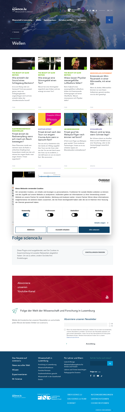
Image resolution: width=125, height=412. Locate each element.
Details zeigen (99, 223)
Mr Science (82, 20)
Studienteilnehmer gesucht (47, 371)
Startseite (15, 32)
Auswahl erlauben (62, 230)
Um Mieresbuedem (71, 129)
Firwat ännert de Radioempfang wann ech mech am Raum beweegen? (22, 138)
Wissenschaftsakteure (45, 365)
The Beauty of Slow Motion (20, 74)
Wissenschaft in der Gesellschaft (49, 374)
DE (108, 10)
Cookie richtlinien (102, 399)
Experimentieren (50, 20)
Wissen (38, 20)
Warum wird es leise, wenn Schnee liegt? (100, 133)
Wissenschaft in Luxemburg (22, 20)
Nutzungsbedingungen (104, 392)
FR (111, 10)
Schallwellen (96, 129)
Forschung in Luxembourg (47, 362)
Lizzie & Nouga (69, 359)
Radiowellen (21, 130)
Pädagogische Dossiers (72, 370)
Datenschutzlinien (103, 395)
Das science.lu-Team (85, 395)
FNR (13, 107)
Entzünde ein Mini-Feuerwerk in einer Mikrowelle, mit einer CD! (100, 80)
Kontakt (81, 399)
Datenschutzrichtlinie (73, 335)
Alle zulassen (94, 230)
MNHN (92, 166)
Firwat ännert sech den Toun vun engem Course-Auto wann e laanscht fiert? (49, 136)
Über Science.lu (83, 392)
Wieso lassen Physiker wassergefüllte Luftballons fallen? (75, 80)
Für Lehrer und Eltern (67, 20)
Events (40, 377)
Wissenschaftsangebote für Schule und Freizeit (73, 363)
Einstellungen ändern (95, 252)
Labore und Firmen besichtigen (75, 367)
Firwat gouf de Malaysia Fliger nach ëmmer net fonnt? (74, 135)
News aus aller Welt (21, 362)
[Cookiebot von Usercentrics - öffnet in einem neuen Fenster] (100, 180)
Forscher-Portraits (44, 368)
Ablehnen (30, 230)
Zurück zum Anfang (104, 405)
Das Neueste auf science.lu (19, 356)
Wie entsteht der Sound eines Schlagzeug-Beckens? (23, 80)
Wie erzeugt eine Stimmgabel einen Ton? (47, 80)
